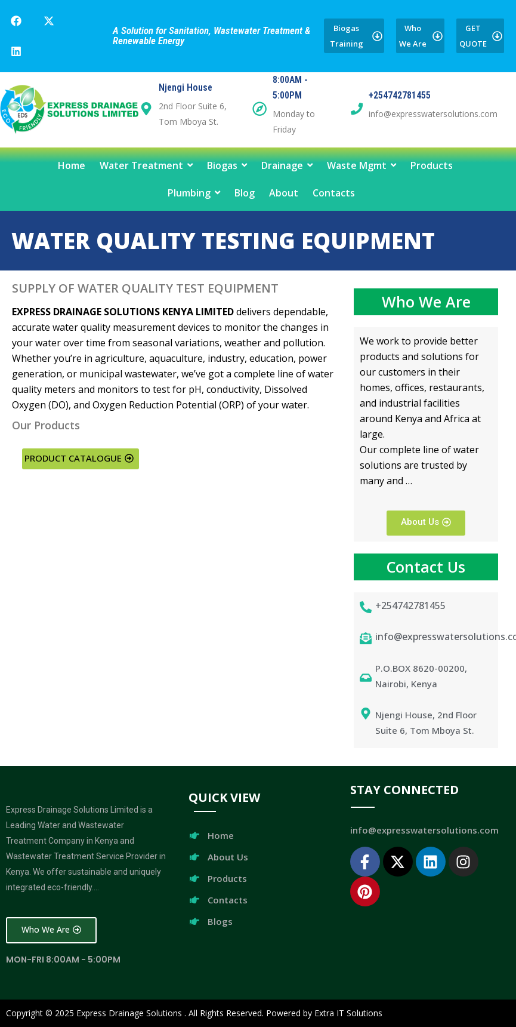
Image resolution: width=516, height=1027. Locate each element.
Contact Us (426, 566)
